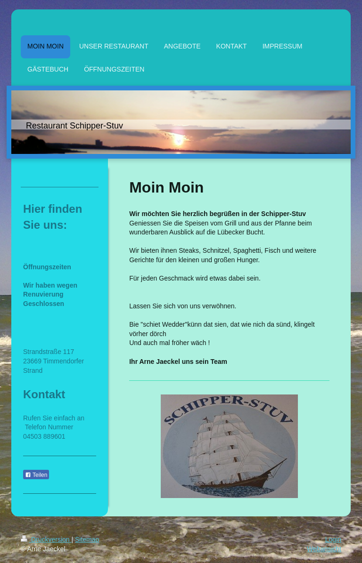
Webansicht (324, 549)
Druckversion (46, 539)
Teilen (36, 475)
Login (333, 539)
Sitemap (87, 539)
